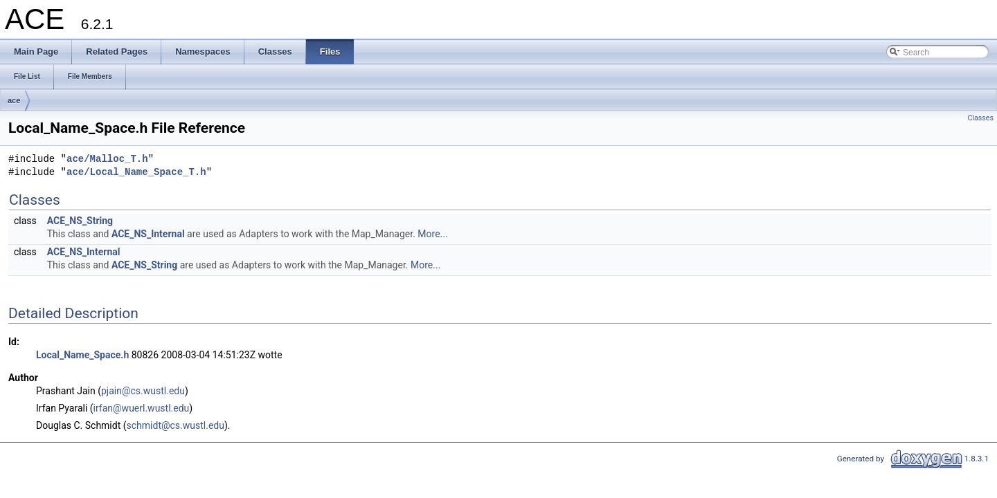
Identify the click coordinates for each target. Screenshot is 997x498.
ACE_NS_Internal (148, 233)
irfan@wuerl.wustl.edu (141, 408)
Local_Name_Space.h (82, 354)
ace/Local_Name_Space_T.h (136, 172)
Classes (981, 117)
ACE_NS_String (80, 220)
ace (14, 100)
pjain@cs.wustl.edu (143, 390)
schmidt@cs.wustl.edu (175, 425)
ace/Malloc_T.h (107, 159)
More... (432, 233)
